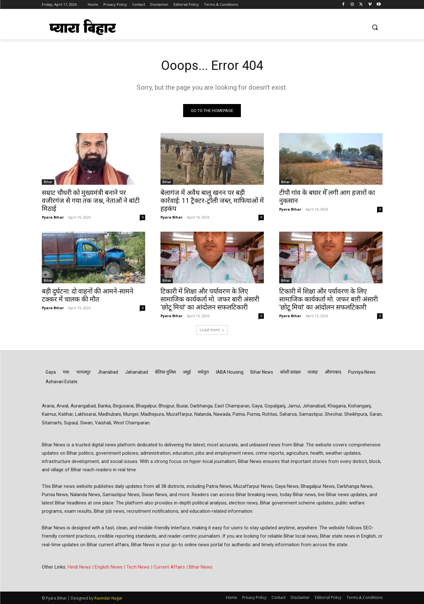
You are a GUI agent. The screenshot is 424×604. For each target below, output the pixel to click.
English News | (110, 567)
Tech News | (139, 567)
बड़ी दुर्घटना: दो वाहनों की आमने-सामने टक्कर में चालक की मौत (87, 295)
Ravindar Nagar (108, 598)
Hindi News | (81, 567)
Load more (212, 329)
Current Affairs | (171, 567)
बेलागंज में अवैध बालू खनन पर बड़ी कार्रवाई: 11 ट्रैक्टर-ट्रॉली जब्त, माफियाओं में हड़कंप (212, 201)
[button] (375, 27)
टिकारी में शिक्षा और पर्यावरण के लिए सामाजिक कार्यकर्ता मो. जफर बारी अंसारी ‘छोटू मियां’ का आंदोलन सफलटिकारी (209, 299)
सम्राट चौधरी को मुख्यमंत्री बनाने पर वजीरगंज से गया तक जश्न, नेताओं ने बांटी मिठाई (90, 201)
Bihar (48, 182)
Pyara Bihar (53, 217)
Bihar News (200, 567)
